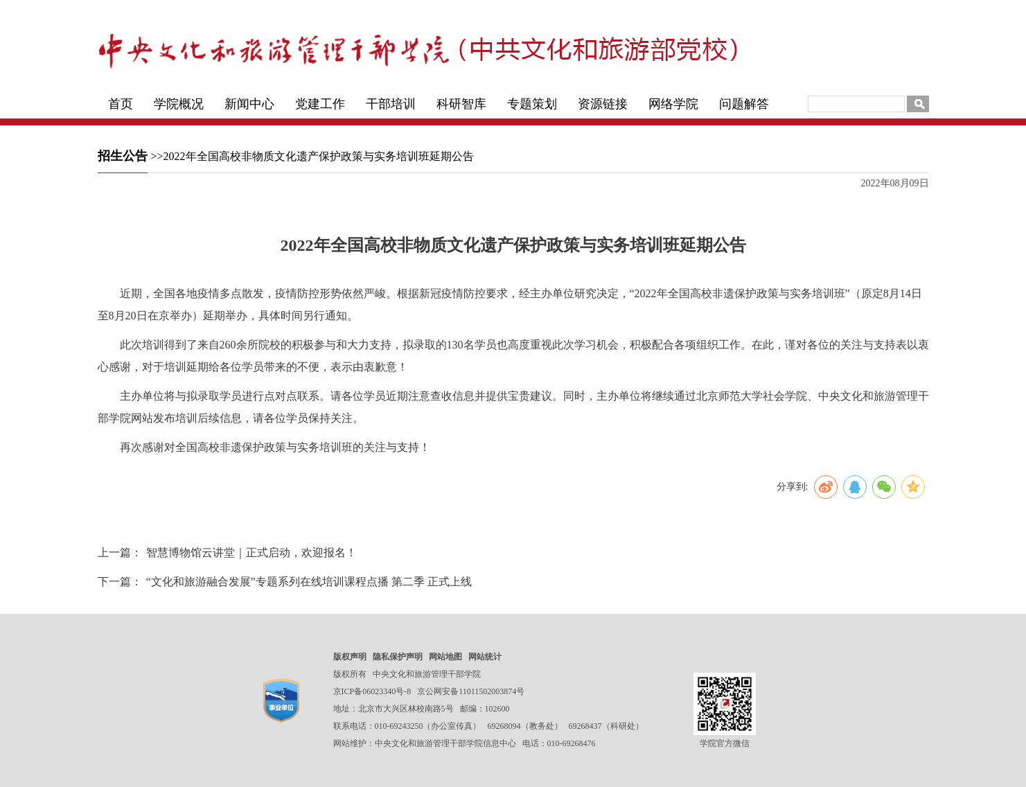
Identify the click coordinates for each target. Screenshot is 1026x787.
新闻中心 (249, 104)
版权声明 (349, 657)
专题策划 (532, 104)
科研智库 (461, 104)
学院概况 (179, 104)
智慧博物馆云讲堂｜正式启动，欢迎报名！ (251, 552)
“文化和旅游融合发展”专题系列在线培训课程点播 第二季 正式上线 (309, 581)
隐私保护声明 (398, 657)
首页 (120, 104)
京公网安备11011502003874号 (470, 691)
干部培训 (391, 104)
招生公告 (123, 156)
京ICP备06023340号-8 (372, 691)
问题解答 (744, 104)
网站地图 (445, 657)
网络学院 (673, 104)
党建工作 (320, 104)
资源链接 (603, 104)
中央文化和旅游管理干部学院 (427, 674)
